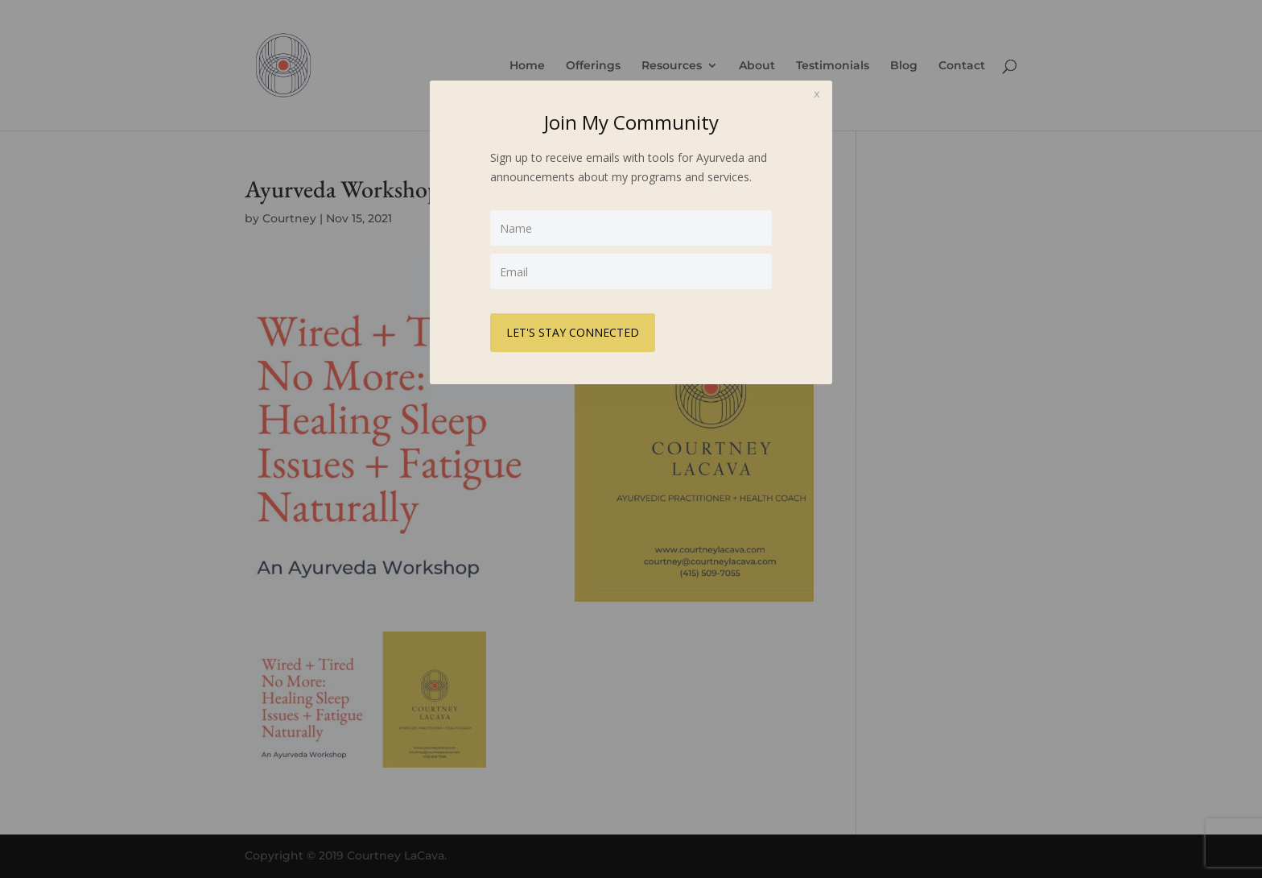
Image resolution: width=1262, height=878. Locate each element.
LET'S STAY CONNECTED (572, 332)
